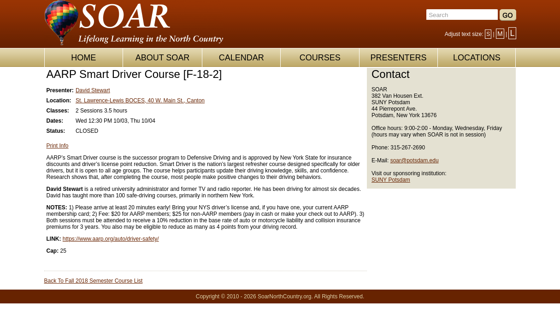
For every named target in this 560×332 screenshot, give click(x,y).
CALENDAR (241, 57)
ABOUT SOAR (163, 57)
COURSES (320, 57)
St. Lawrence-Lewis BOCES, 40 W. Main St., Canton (140, 100)
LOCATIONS (477, 57)
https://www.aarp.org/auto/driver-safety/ (111, 239)
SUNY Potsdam (390, 180)
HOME (83, 57)
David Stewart (93, 90)
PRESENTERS (398, 57)
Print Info (58, 145)
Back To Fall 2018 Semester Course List (93, 281)
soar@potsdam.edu (414, 160)
